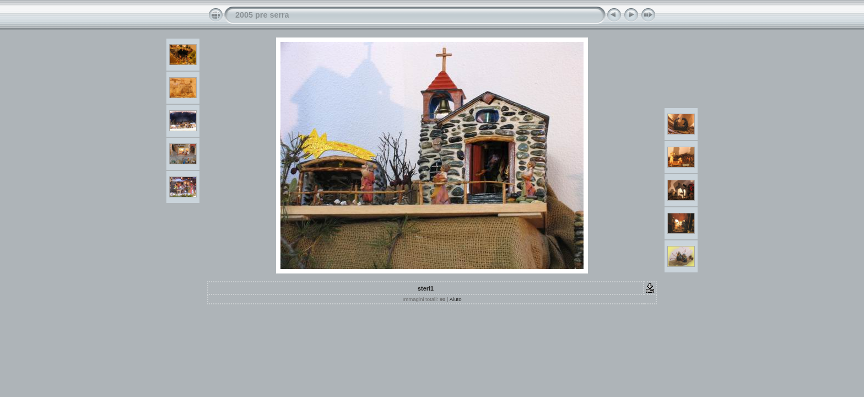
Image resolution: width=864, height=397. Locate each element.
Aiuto (456, 299)
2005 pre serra (262, 14)
